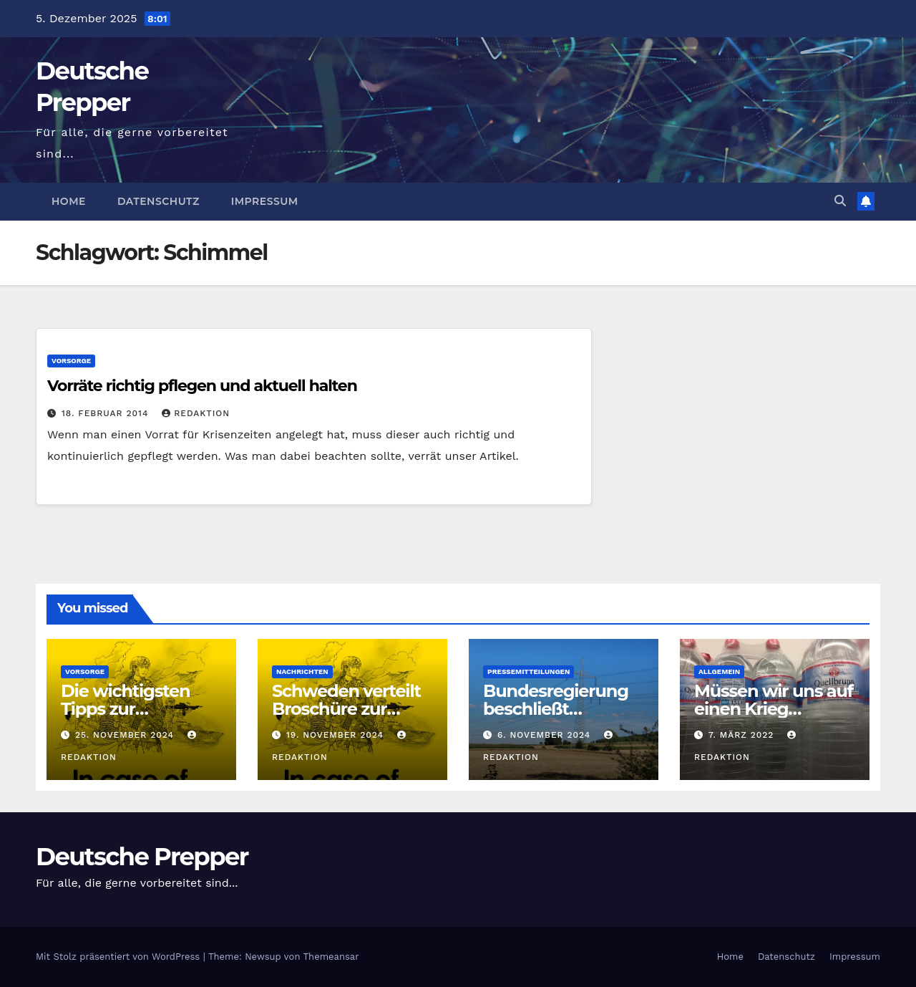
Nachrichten (302, 671)
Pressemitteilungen (528, 671)
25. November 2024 (126, 735)
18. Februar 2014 (107, 413)
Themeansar (331, 956)
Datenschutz (158, 201)
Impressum (264, 201)
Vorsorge (71, 361)
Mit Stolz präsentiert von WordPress (119, 956)
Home (69, 201)
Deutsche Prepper (142, 857)
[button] (840, 201)
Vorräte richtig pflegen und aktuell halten (202, 385)
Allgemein (719, 671)
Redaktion (196, 413)
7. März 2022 (742, 735)
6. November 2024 (545, 735)
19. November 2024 (336, 735)
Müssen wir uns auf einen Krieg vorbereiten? (773, 708)
